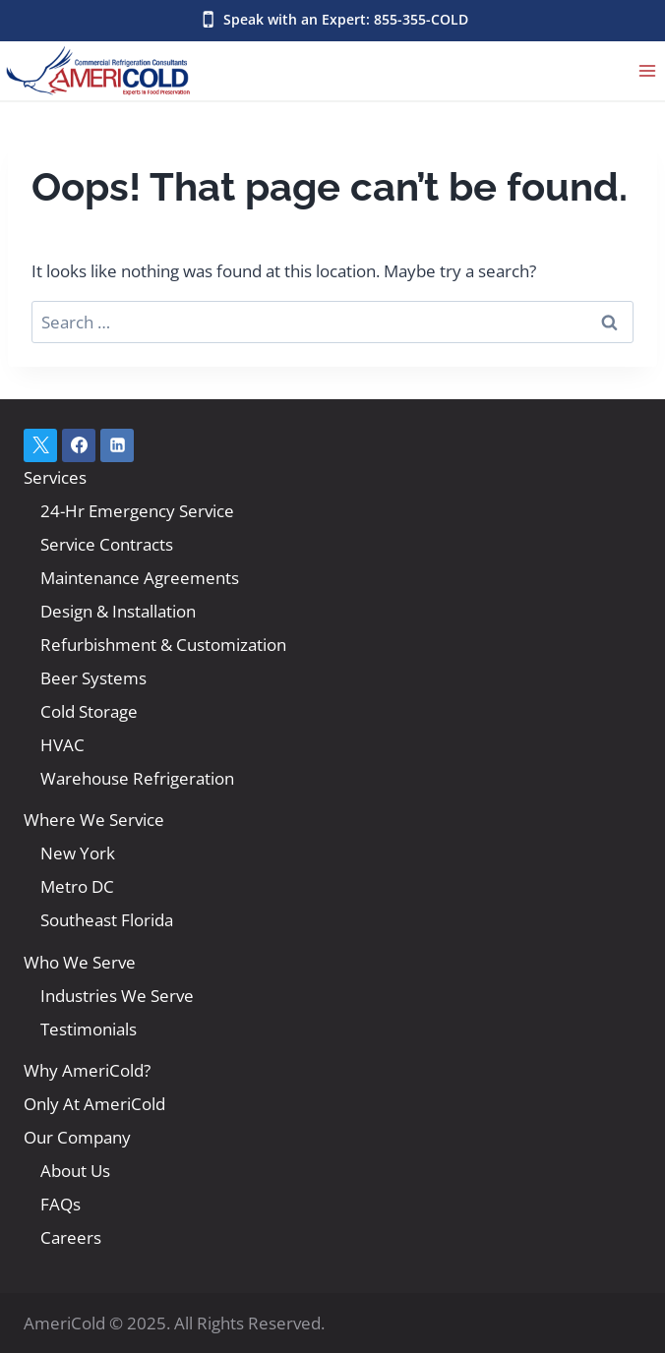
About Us (75, 1170)
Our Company (77, 1137)
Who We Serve (80, 962)
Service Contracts (106, 544)
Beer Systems (93, 678)
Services (55, 477)
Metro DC (77, 886)
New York (77, 853)
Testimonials (88, 1029)
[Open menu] (647, 70)
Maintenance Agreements (139, 577)
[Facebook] (78, 445)
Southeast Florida (106, 920)
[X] (40, 445)
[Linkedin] (117, 445)
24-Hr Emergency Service (137, 511)
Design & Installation (118, 611)
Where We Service (94, 819)
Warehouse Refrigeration (137, 778)
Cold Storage (89, 711)
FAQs (60, 1204)
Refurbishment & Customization (163, 644)
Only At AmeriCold (94, 1103)
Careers (70, 1237)
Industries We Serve (117, 995)
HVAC (62, 745)
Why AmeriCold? (87, 1070)
